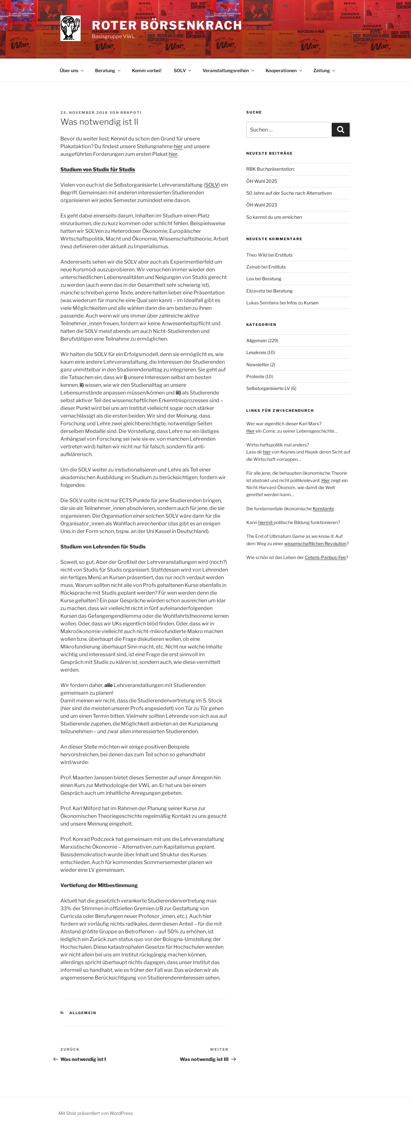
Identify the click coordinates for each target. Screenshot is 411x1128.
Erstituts (284, 255)
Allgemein (83, 1013)
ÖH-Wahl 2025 (261, 181)
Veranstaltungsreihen (229, 70)
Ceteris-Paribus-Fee (325, 557)
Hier (250, 431)
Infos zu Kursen (303, 302)
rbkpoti (131, 112)
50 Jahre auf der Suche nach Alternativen (289, 193)
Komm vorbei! (147, 70)
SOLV (183, 70)
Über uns (72, 70)
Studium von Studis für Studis (97, 169)
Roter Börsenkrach (167, 25)
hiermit (266, 522)
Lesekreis (256, 352)
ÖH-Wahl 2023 (261, 205)
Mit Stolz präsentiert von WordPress (95, 1113)
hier (178, 146)
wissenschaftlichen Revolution (315, 543)
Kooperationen (284, 70)
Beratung (108, 70)
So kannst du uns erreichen (274, 217)
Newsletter (257, 364)
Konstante (323, 508)
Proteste (255, 376)
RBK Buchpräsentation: (270, 169)
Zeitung (324, 70)
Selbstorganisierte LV (268, 388)
